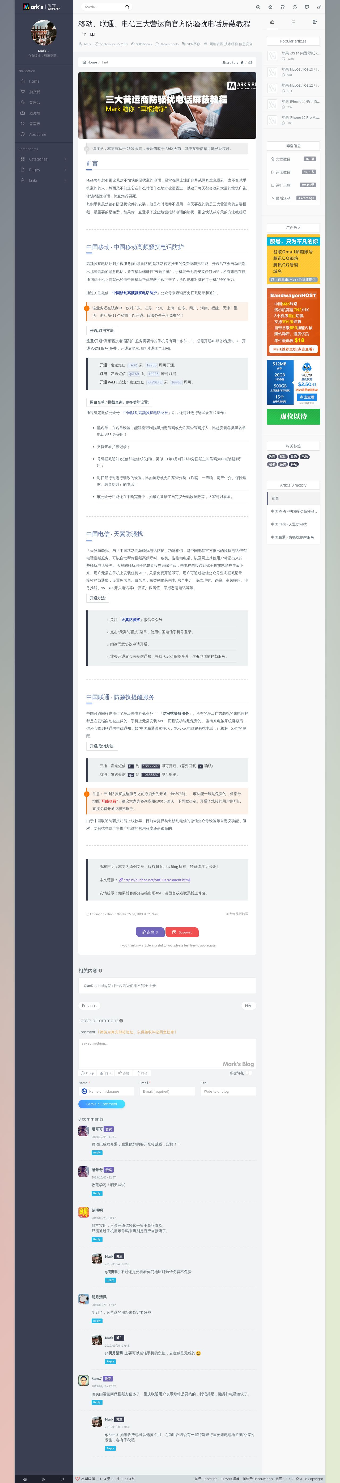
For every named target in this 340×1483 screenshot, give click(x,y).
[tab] (272, 21)
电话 (272, 464)
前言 (275, 498)
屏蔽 (294, 464)
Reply (97, 1152)
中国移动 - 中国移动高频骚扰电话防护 (295, 511)
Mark (87, 44)
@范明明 (112, 1271)
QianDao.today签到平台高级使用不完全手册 (120, 985)
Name (84, 1082)
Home (89, 62)
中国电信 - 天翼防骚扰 (289, 524)
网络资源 (216, 44)
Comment (128, 1031)
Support (182, 932)
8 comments (169, 44)
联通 (294, 457)
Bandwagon (263, 1478)
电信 (304, 457)
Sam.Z (97, 1378)
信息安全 (246, 44)
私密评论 (237, 1072)
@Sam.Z (112, 1434)
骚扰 (283, 464)
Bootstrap (210, 1478)
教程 (272, 457)
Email (145, 1082)
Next (249, 1005)
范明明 (97, 1210)
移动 (283, 457)
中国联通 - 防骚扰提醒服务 (292, 537)
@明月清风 (114, 1353)
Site (203, 1082)
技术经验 (231, 44)
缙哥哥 (97, 1129)
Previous (89, 1005)
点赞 (150, 932)
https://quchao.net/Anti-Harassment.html (157, 879)
